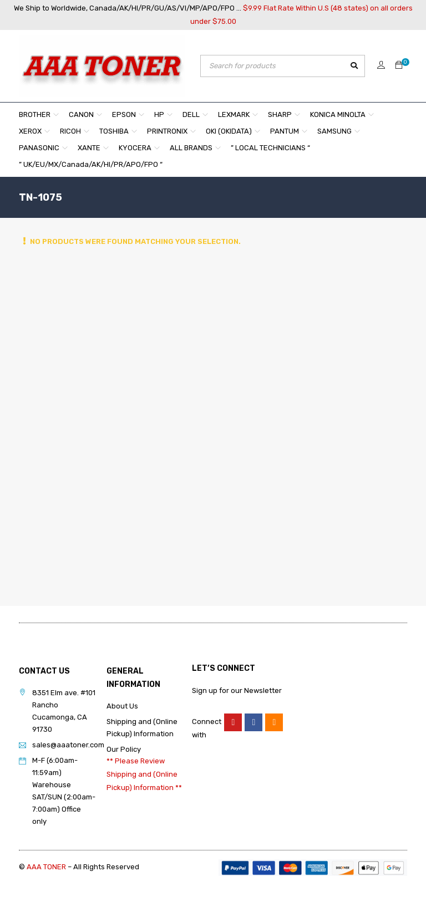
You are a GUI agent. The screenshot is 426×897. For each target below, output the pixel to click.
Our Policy (123, 749)
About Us (122, 706)
